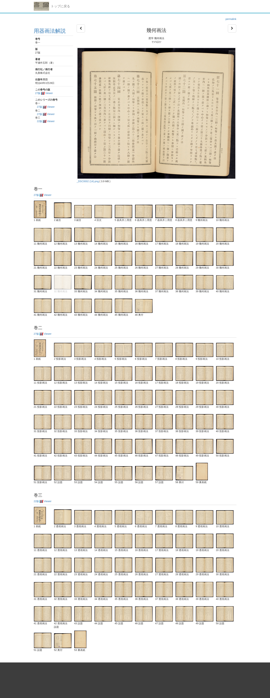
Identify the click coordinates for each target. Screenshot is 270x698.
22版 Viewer (46, 121)
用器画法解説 (50, 31)
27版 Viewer (44, 93)
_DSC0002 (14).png (88, 181)
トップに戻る (60, 6)
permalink (231, 19)
